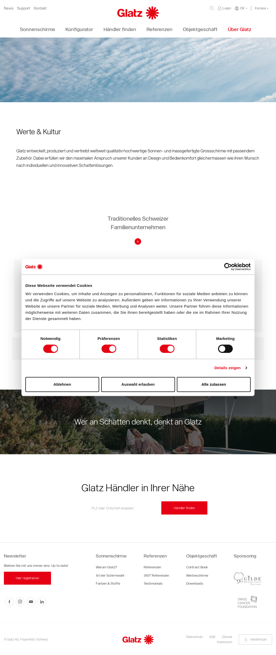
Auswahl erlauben (138, 384)
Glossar (227, 637)
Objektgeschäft (201, 556)
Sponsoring (245, 556)
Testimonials (153, 583)
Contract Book (197, 567)
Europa (260, 8)
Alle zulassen (213, 384)
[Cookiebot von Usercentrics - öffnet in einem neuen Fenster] (228, 267)
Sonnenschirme (111, 556)
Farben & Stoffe (108, 583)
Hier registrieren (27, 578)
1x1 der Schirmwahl (110, 575)
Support (23, 8)
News (8, 8)
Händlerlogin (255, 639)
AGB (212, 637)
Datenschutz (194, 637)
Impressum (224, 642)
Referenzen (155, 556)
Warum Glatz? (106, 567)
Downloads (194, 583)
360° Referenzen (156, 575)
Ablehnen (62, 384)
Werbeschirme (197, 575)
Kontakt (40, 8)
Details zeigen (227, 368)
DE (242, 8)
